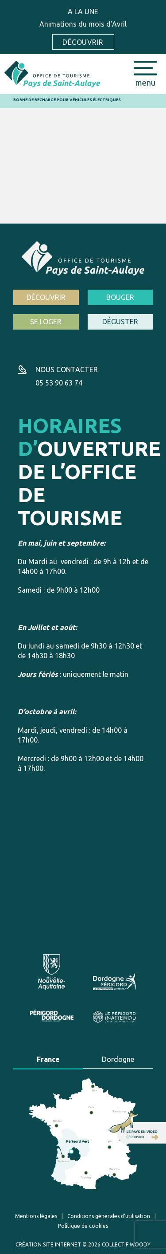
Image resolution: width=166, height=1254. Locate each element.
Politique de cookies (83, 1226)
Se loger (46, 322)
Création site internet (48, 1244)
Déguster (120, 322)
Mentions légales (36, 1216)
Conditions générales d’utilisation (108, 1216)
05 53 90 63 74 (58, 383)
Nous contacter (66, 369)
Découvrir (82, 42)
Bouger (120, 297)
